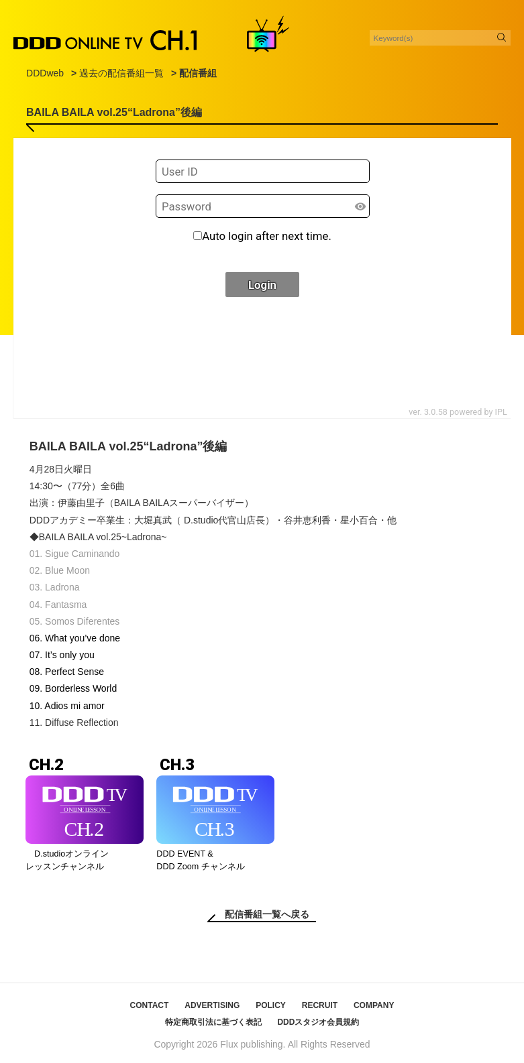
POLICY (271, 1005)
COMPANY (374, 1005)
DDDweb (45, 73)
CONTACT (149, 1005)
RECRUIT (319, 1005)
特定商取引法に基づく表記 (213, 1022)
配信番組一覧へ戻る (267, 914)
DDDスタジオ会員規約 (318, 1022)
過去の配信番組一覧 (121, 73)
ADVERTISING (212, 1005)
